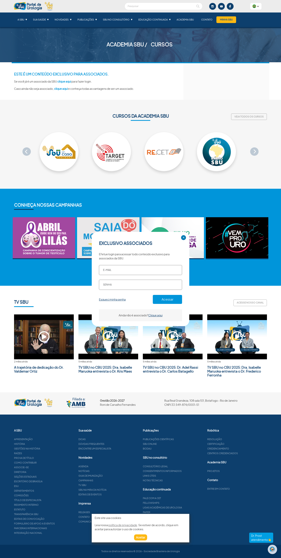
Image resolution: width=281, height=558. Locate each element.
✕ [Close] (183, 237)
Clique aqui (155, 315)
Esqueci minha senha (112, 299)
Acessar (167, 299)
